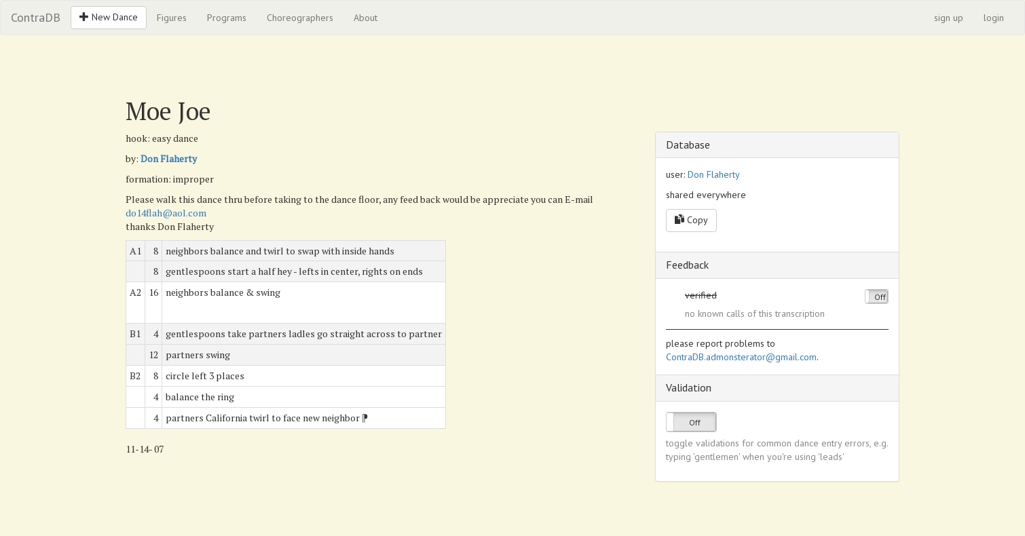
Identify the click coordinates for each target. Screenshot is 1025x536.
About (365, 18)
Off (880, 297)
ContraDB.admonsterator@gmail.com (741, 357)
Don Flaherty (169, 158)
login (994, 18)
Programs (226, 18)
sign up (948, 18)
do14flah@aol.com (166, 212)
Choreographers (300, 18)
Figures (172, 18)
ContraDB (35, 17)
